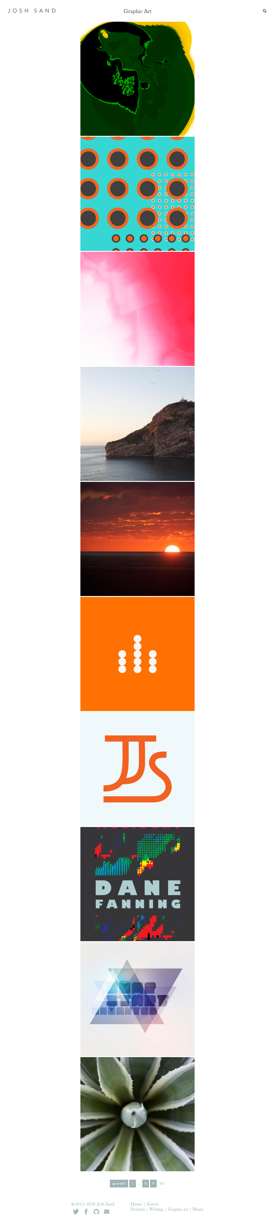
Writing (156, 1210)
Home (136, 1204)
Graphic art (178, 1210)
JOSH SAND (33, 11)
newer (121, 1184)
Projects (138, 1210)
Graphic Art (138, 12)
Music (198, 1210)
